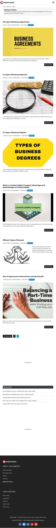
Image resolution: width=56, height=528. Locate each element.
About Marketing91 (7, 470)
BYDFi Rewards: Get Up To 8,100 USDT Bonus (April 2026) (19, 391)
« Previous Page (7, 336)
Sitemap (5, 475)
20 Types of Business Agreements (16, 22)
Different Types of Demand (13, 240)
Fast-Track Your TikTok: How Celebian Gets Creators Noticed (20, 400)
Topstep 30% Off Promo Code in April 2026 (15, 404)
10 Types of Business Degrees (14, 132)
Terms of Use (6, 506)
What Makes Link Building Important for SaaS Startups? (18, 394)
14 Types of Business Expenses (15, 75)
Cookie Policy (6, 498)
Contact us (5, 478)
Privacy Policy (6, 495)
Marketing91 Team (7, 473)
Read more (48, 64)
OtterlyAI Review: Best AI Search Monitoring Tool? (16, 397)
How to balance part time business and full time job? (23, 276)
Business (9, 6)
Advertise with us (8, 481)
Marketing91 (7, 2)
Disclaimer (5, 501)
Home (4, 6)
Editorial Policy (6, 504)
